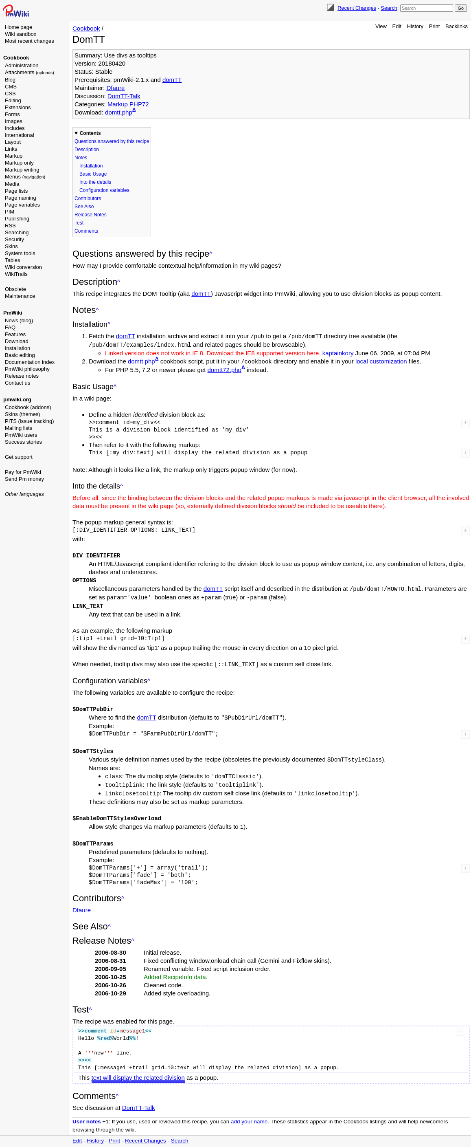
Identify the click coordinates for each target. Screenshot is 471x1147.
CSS (10, 93)
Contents (90, 133)
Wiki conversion (23, 267)
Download (16, 341)
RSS (10, 225)
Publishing (17, 219)
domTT (172, 79)
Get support (19, 457)
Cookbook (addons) (28, 407)
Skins (11, 246)
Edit (396, 26)
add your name (249, 1114)
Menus (25, 177)
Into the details (95, 182)
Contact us (17, 383)
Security (14, 239)
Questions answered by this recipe (111, 141)
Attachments (29, 72)
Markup (13, 156)
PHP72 (139, 104)
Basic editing (20, 355)
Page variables (22, 205)
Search (389, 8)
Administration (21, 65)
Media (12, 184)
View (381, 26)
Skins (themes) (22, 414)
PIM (9, 212)
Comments (86, 231)
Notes (80, 158)
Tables (12, 260)
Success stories (23, 442)
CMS (11, 87)
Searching (17, 232)
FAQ (10, 327)
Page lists (16, 191)
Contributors (87, 198)
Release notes (22, 376)
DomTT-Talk (123, 95)
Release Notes (90, 215)
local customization (381, 360)
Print (434, 26)
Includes (14, 128)
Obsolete (15, 289)
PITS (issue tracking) (29, 421)
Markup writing (22, 170)
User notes (86, 1114)
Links (11, 149)
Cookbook (16, 58)
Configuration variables (104, 190)
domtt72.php (224, 368)
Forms (12, 114)
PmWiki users (21, 435)
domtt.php (118, 112)
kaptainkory (338, 352)
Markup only (19, 163)
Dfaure (115, 87)
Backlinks (456, 26)
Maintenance (20, 296)
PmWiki (12, 313)
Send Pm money (24, 479)
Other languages (24, 494)
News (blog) (19, 320)
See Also (84, 206)
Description (86, 149)
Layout (13, 142)
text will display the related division (138, 1070)
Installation (17, 348)
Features (15, 334)
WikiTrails (16, 274)
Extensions (18, 107)
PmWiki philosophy (27, 369)
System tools (20, 253)
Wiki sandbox (20, 34)
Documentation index (30, 362)
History (415, 26)
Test (78, 223)
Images (13, 121)
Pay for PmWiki (23, 472)
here (313, 352)
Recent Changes (356, 8)
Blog (10, 80)
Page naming (20, 198)
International (19, 135)
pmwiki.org (17, 399)
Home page (18, 27)
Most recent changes (29, 41)
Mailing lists (18, 428)
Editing (13, 100)
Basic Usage (93, 174)
